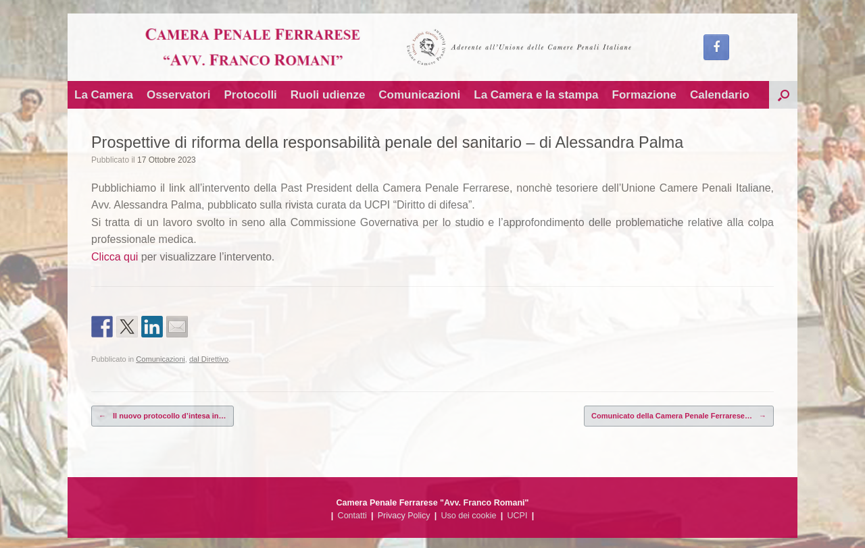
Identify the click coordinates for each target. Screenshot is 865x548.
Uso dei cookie (469, 515)
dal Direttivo (208, 359)
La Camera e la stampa (536, 94)
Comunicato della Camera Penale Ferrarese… (678, 416)
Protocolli (250, 94)
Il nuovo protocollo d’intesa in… (162, 416)
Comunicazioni (419, 94)
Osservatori (179, 94)
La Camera (103, 94)
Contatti (352, 515)
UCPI (518, 515)
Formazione (644, 94)
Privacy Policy (404, 515)
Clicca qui (114, 257)
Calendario (719, 94)
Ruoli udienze (328, 94)
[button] (783, 95)
